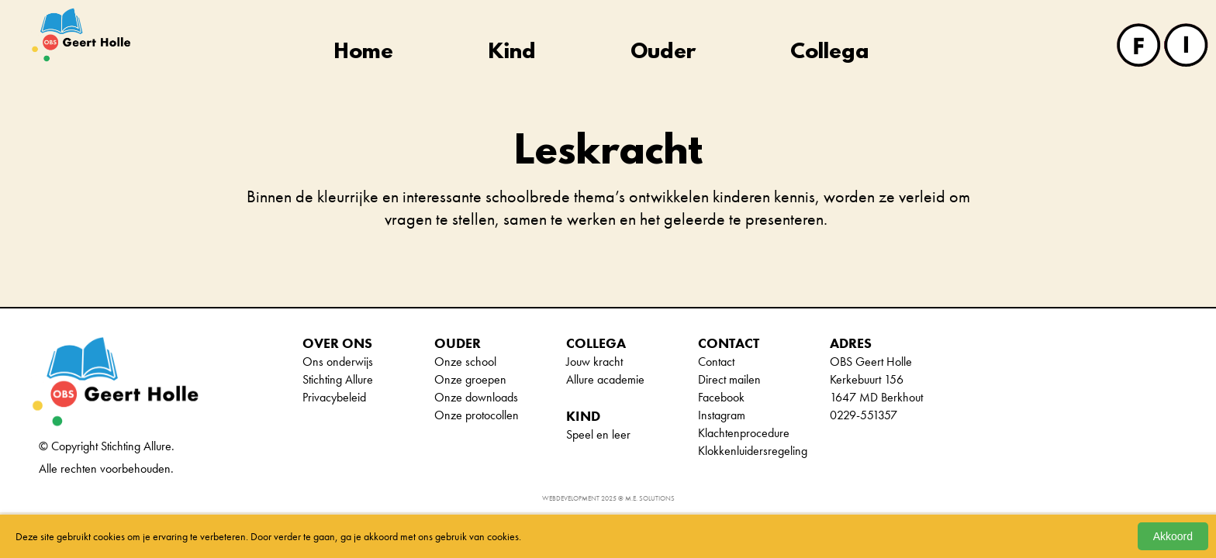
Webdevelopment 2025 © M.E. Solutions (608, 498)
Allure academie (605, 379)
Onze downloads (476, 397)
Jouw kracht (594, 361)
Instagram (721, 415)
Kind (512, 53)
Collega (829, 53)
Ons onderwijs (337, 361)
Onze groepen (470, 379)
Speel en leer (598, 434)
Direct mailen (729, 379)
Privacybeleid (334, 397)
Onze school (465, 361)
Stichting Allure (337, 379)
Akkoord (1173, 536)
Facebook (721, 397)
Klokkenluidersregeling (752, 451)
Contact (716, 361)
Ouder (663, 53)
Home (363, 53)
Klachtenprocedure (743, 433)
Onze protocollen (476, 415)
